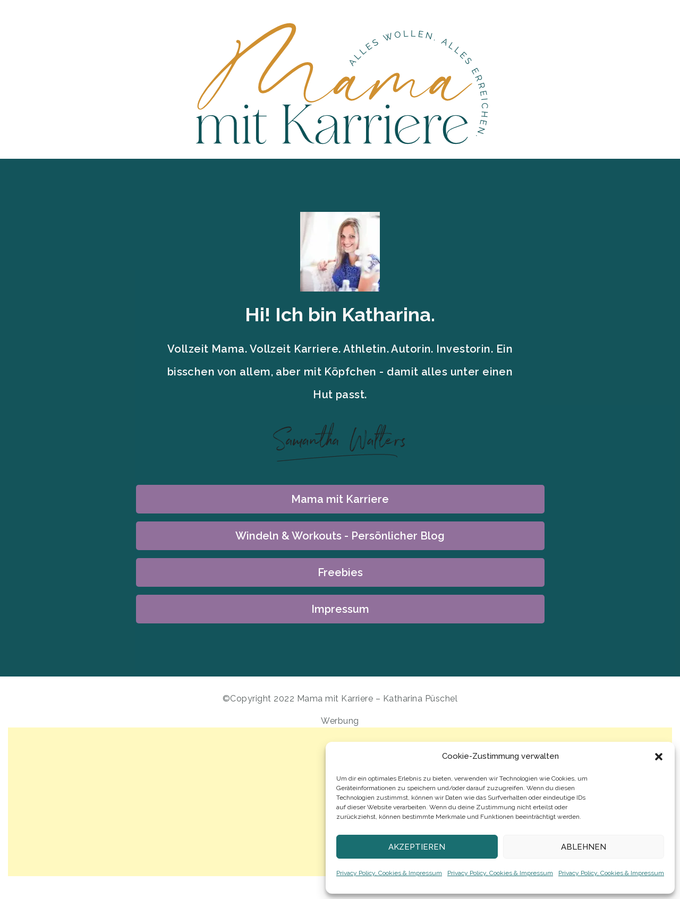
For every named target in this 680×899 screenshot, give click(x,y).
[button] (658, 756)
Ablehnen (583, 847)
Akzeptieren (416, 847)
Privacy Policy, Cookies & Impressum (389, 873)
